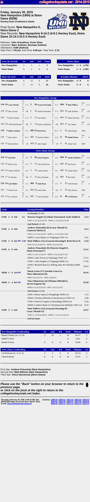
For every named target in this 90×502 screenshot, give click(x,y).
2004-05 (54, 402)
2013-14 (86, 404)
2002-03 (78, 400)
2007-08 (78, 402)
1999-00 (54, 400)
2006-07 (70, 402)
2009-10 (54, 404)
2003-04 (86, 400)
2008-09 (86, 402)
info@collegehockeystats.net (19, 404)
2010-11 (62, 404)
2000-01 (62, 400)
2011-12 (70, 404)
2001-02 (70, 400)
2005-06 (62, 402)
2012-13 (78, 404)
